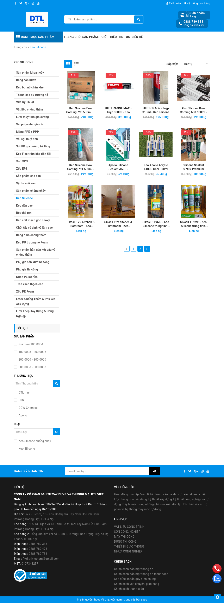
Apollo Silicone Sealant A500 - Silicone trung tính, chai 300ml (118, 167)
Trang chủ (72, 37)
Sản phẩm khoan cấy (30, 72)
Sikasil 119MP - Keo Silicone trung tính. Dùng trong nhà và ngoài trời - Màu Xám (193, 224)
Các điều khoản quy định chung (135, 579)
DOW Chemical (28, 407)
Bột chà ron (24, 212)
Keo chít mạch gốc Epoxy (33, 220)
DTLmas (24, 392)
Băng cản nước (26, 80)
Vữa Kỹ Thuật (25, 102)
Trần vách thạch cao (29, 284)
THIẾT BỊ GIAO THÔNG (129, 546)
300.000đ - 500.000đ (32, 367)
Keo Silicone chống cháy (34, 441)
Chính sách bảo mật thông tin (133, 569)
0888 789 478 (38, 548)
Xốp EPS (21, 168)
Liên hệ (137, 37)
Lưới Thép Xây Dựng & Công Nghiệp (35, 313)
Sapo (144, 599)
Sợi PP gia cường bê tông (33, 146)
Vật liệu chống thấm (29, 109)
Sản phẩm (91, 37)
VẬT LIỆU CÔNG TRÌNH (129, 526)
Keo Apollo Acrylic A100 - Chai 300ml (156, 167)
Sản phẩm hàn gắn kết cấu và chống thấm (35, 252)
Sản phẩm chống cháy (31, 190)
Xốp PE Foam (25, 291)
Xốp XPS (22, 161)
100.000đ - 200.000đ (32, 352)
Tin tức (124, 37)
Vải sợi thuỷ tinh (27, 139)
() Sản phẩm (195, 14)
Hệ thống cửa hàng (197, 3)
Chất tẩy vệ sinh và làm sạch (35, 227)
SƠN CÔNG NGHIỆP (127, 531)
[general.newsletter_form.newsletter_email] (107, 471)
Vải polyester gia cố (29, 124)
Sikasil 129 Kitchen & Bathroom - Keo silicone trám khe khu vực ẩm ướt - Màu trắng (81, 224)
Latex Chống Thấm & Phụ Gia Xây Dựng (35, 301)
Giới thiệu (109, 37)
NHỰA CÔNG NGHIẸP (128, 551)
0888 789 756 (38, 553)
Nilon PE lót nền (27, 277)
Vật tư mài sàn (26, 183)
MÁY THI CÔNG (124, 536)
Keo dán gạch (25, 205)
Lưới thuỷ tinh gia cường (32, 117)
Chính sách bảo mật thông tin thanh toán (141, 574)
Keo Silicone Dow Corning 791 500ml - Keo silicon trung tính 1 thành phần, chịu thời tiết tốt (81, 167)
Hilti (21, 400)
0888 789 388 (193, 22)
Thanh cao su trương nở (32, 94)
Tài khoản (173, 3)
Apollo (22, 415)
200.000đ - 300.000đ (32, 359)
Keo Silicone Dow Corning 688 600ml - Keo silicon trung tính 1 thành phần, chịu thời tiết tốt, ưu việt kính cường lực (193, 110)
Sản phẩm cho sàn (28, 175)
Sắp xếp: (172, 64)
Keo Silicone (24, 198)
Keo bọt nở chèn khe (30, 87)
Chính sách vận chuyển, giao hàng (136, 583)
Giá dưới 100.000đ (30, 344)
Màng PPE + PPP (27, 131)
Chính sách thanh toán (129, 588)
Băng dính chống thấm (31, 235)
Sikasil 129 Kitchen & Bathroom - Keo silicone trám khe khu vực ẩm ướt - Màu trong (118, 224)
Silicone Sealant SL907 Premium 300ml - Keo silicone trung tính (193, 167)
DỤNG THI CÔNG (125, 541)
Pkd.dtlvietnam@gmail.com (41, 558)
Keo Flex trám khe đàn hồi (33, 153)
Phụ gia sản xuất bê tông (32, 262)
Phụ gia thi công (27, 269)
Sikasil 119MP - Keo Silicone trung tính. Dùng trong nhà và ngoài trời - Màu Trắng (155, 224)
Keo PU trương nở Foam (32, 242)
